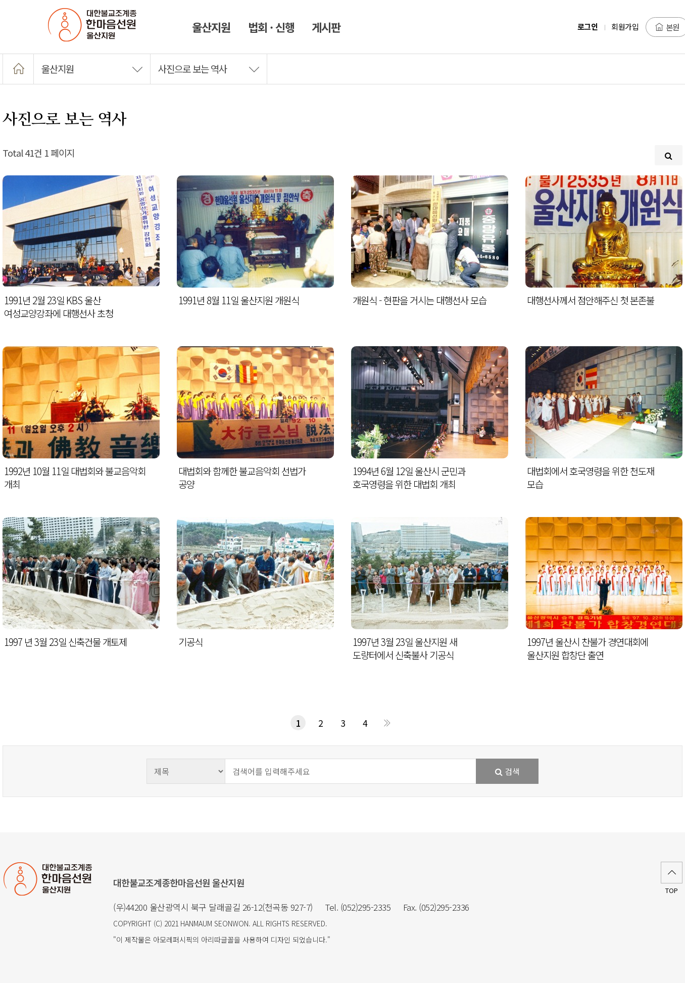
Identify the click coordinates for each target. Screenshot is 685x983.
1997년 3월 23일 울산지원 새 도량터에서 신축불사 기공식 (405, 648)
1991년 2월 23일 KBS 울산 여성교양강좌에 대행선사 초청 (58, 307)
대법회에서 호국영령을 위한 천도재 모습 (590, 477)
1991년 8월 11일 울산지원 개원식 (238, 300)
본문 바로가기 (0, 0)
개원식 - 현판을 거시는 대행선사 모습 (419, 300)
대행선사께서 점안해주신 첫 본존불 (590, 300)
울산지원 (91, 68)
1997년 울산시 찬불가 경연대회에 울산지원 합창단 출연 (587, 648)
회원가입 (625, 26)
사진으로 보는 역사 (208, 68)
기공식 (190, 641)
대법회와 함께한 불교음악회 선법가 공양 (242, 477)
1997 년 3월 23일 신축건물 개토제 (65, 641)
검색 (507, 771)
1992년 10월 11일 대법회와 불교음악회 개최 (74, 477)
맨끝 (387, 722)
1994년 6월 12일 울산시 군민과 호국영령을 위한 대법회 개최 (409, 477)
